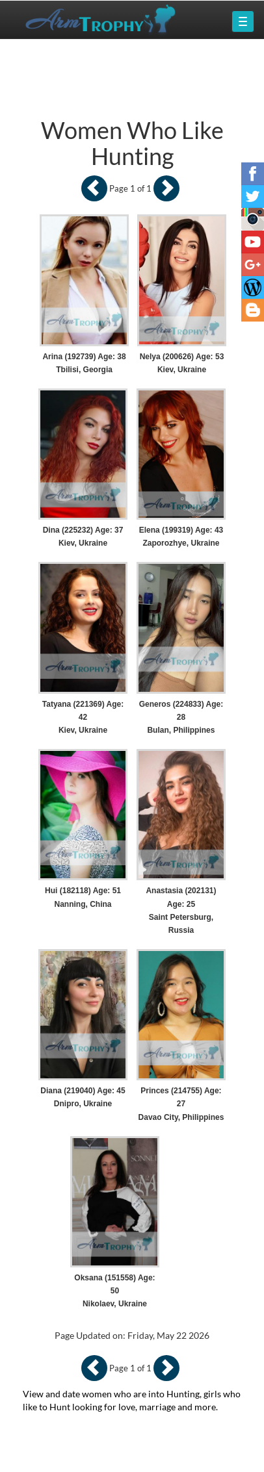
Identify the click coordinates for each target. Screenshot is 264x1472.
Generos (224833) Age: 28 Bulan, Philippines (181, 717)
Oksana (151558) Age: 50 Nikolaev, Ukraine (114, 1290)
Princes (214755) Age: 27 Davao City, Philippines (181, 1103)
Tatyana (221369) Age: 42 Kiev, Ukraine (83, 717)
